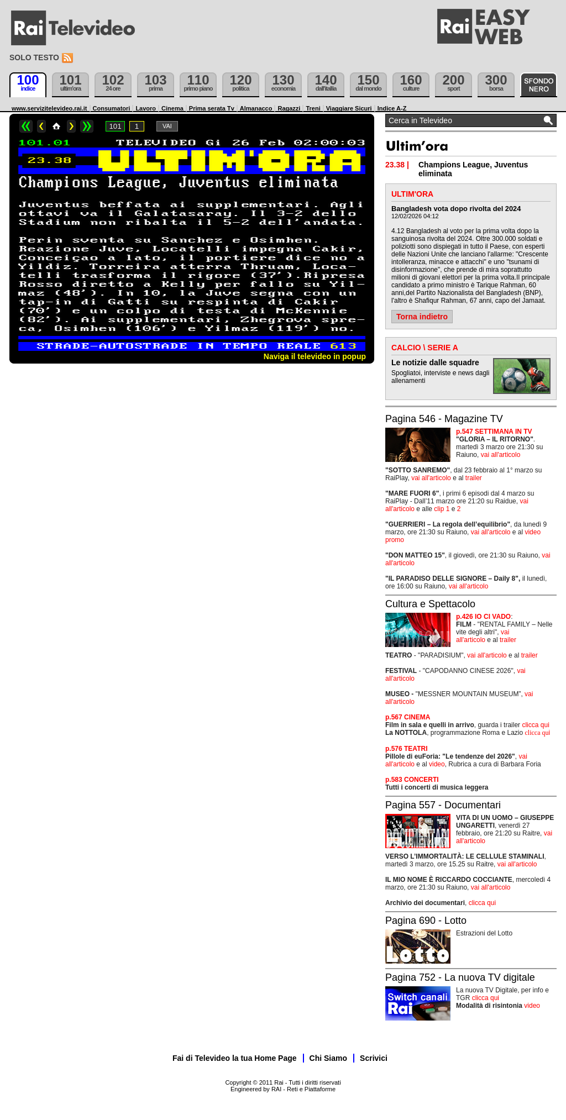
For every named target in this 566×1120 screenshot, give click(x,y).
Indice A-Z (392, 108)
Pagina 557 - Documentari (443, 805)
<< (26, 126)
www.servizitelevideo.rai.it (49, 108)
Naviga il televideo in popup (315, 356)
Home (56, 126)
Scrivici (373, 1058)
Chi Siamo (328, 1058)
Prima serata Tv (211, 108)
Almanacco (256, 108)
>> (86, 126)
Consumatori (111, 108)
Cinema (172, 108)
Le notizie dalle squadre (435, 362)
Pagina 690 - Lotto (426, 920)
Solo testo (34, 57)
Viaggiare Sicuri (349, 108)
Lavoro (145, 108)
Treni (313, 108)
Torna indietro (422, 316)
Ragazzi (288, 108)
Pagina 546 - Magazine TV (444, 418)
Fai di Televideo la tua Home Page (234, 1058)
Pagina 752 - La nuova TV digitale (460, 977)
